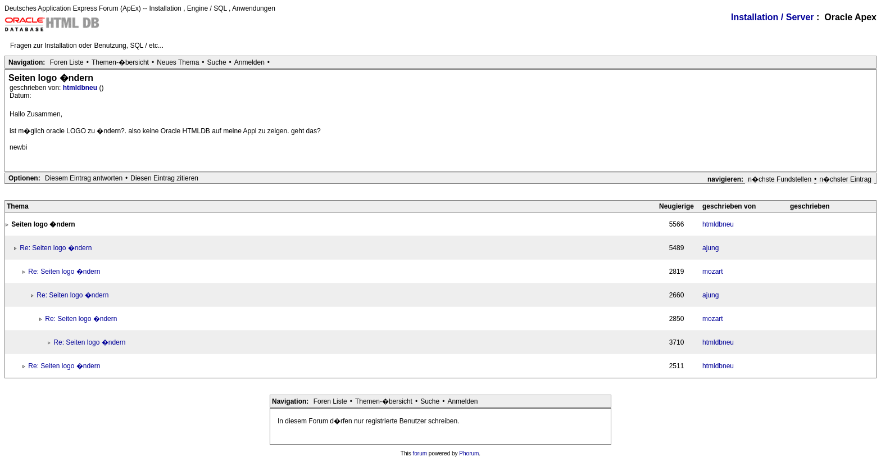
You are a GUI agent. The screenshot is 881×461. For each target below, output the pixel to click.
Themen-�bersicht (120, 62)
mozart (712, 271)
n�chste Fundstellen (779, 179)
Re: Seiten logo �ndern (56, 248)
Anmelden (249, 62)
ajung (710, 248)
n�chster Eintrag (845, 179)
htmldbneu (81, 88)
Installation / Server (772, 17)
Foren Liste (67, 62)
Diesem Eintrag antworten (83, 178)
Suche (216, 62)
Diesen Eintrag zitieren (164, 178)
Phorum (469, 453)
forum (420, 453)
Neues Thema (178, 62)
